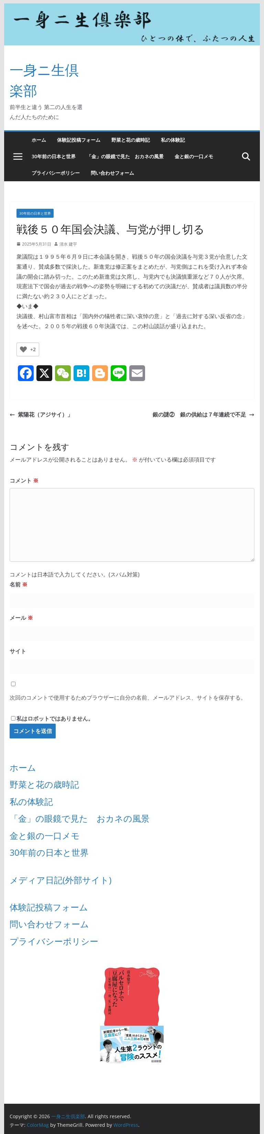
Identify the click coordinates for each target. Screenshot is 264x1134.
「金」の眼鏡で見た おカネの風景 (125, 156)
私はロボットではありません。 (55, 718)
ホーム (39, 140)
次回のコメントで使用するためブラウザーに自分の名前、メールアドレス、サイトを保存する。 (128, 697)
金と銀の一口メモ (194, 156)
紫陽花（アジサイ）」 (41, 414)
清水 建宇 (68, 244)
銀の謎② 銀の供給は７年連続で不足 (203, 414)
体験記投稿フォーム (78, 140)
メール (21, 618)
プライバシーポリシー (56, 173)
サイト (18, 651)
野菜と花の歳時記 (130, 140)
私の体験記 (173, 140)
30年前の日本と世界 (54, 156)
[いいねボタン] (23, 349)
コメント (24, 480)
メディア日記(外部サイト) (60, 880)
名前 (19, 584)
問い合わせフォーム (112, 173)
